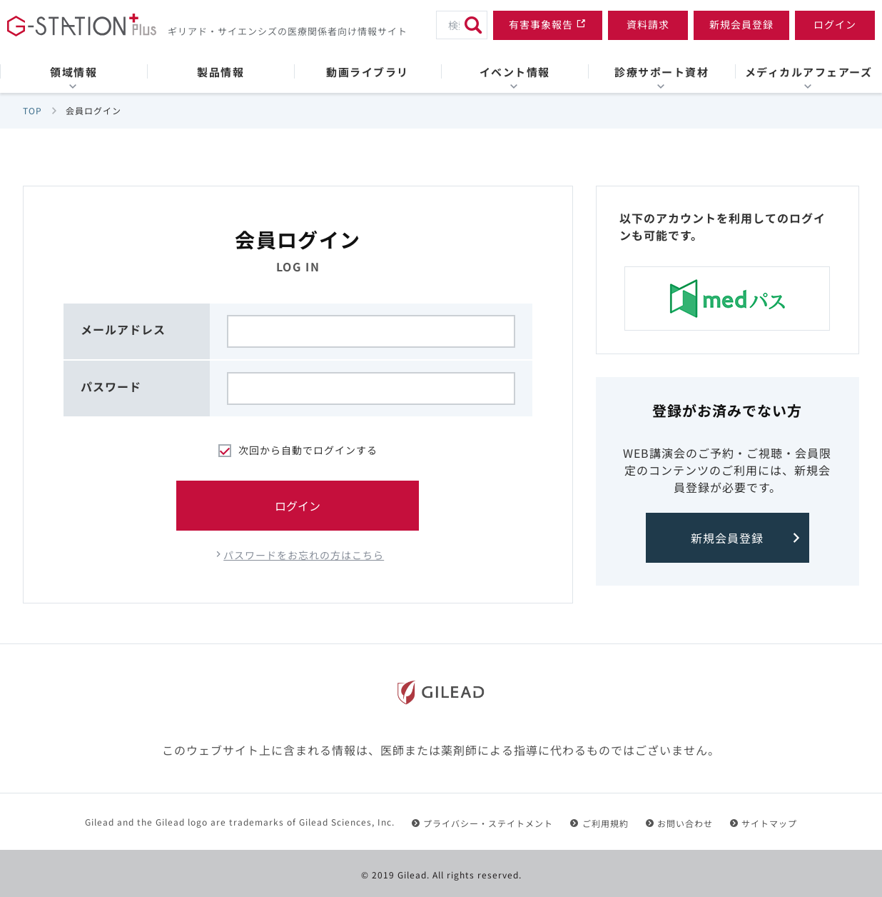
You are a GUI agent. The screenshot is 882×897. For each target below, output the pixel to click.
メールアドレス (123, 329)
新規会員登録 (727, 537)
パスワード (111, 386)
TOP (32, 110)
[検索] (473, 25)
